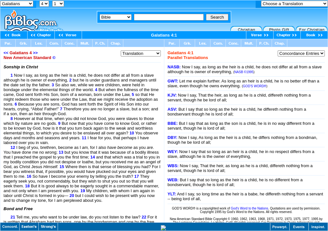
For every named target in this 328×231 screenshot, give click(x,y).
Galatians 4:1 (164, 35)
